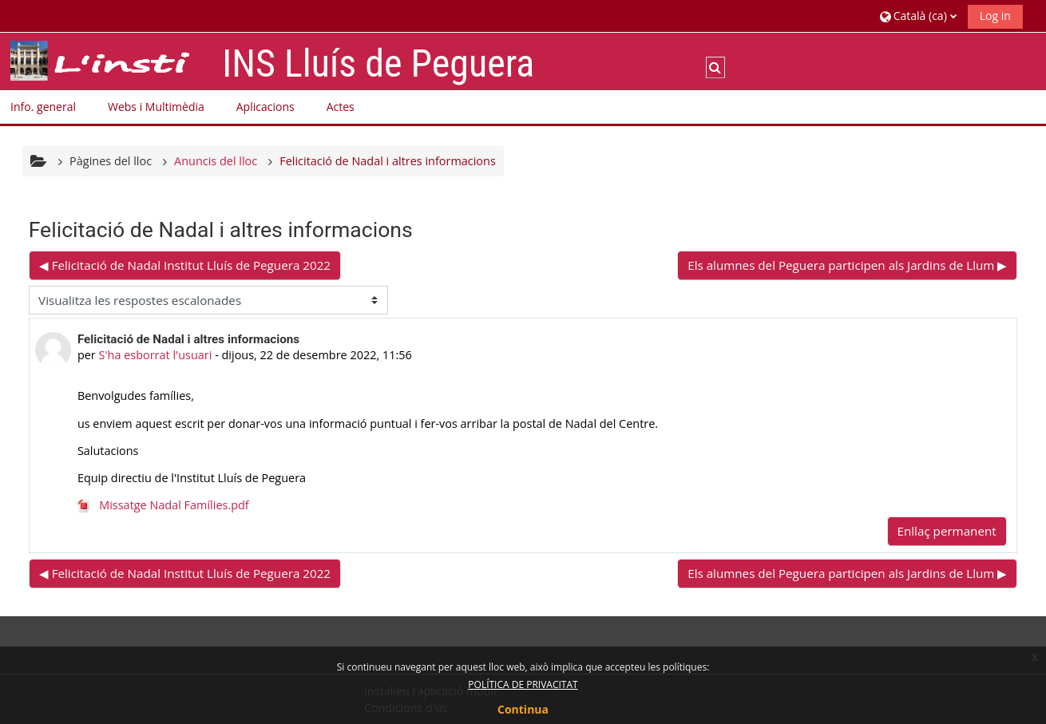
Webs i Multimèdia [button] (156, 106)
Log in (995, 15)
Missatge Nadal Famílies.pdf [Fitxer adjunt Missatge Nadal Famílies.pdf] (163, 504)
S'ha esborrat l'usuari (155, 354)
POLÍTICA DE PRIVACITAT (522, 684)
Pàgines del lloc (110, 160)
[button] (918, 15)
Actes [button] (341, 106)
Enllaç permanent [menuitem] (946, 531)
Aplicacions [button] (265, 106)
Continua (523, 709)
